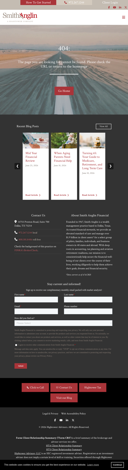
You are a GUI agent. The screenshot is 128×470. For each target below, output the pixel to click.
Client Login (110, 2)
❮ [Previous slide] (17, 166)
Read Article (33, 195)
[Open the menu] (123, 17)
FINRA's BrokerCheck (26, 250)
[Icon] (109, 7)
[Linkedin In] (67, 420)
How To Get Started (38, 2)
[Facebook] (55, 420)
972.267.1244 (74, 2)
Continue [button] (117, 465)
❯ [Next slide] (110, 166)
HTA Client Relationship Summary (64, 445)
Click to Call (37, 387)
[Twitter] (73, 420)
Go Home (64, 91)
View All (104, 126)
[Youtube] (61, 420)
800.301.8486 (25, 239)
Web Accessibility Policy (73, 413)
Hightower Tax (92, 387)
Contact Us (65, 387)
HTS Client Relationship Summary (64, 449)
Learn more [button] (93, 465)
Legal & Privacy (50, 413)
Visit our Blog (64, 398)
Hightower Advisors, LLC (27, 453)
